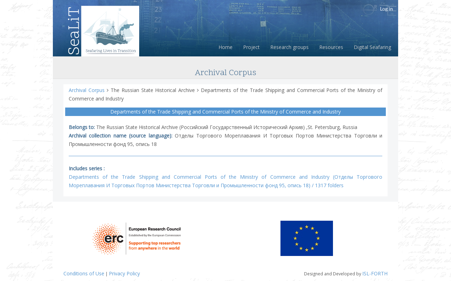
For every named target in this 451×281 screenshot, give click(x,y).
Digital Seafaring (372, 47)
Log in (386, 9)
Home (225, 47)
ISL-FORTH (375, 273)
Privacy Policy (124, 273)
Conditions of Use (83, 273)
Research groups (289, 47)
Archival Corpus (88, 90)
